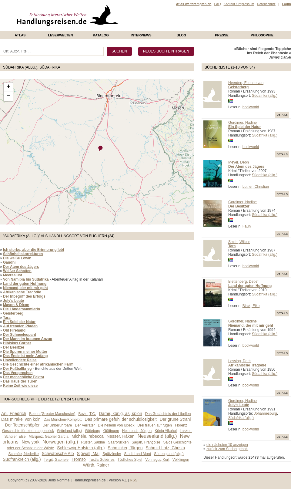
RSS (133, 480)
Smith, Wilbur (239, 242)
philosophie (262, 35)
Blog (181, 35)
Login (286, 4)
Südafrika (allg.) (264, 95)
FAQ (217, 4)
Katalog (101, 35)
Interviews (141, 35)
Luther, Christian (255, 186)
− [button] (8, 96)
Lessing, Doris (239, 361)
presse (222, 35)
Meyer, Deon (238, 162)
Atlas (20, 35)
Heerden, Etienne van (245, 83)
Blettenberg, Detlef (243, 281)
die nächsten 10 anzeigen (227, 445)
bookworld (250, 107)
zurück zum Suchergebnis (227, 449)
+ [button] (8, 87)
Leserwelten (60, 35)
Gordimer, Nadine (242, 122)
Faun (246, 226)
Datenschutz (266, 4)
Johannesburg (265, 413)
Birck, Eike (251, 306)
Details (282, 114)
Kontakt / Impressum (239, 4)
